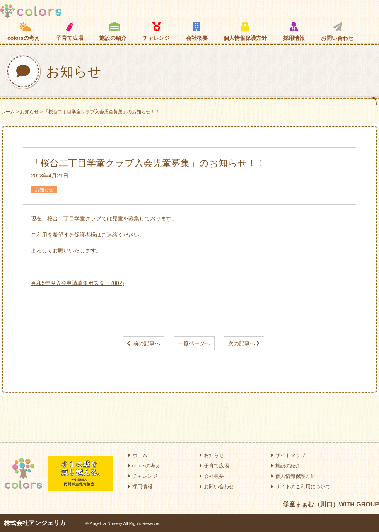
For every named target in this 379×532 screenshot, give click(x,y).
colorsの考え (23, 31)
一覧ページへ (194, 343)
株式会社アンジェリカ (35, 523)
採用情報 (294, 31)
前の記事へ (146, 343)
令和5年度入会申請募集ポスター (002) (77, 283)
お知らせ (29, 111)
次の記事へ (241, 343)
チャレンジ (156, 31)
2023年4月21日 (49, 175)
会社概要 (197, 31)
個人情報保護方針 (245, 31)
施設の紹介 (112, 31)
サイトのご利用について (301, 486)
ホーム (8, 111)
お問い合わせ (337, 31)
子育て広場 (69, 31)
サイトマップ (288, 455)
